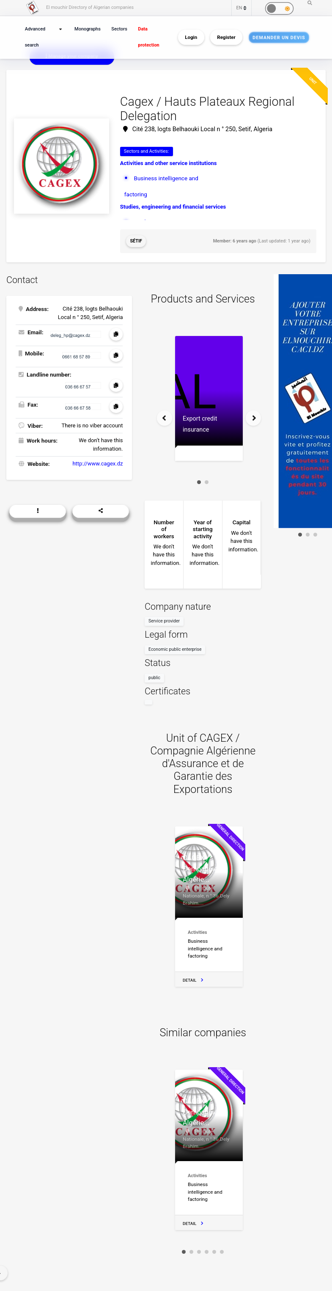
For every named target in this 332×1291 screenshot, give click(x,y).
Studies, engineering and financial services (173, 207)
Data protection (148, 37)
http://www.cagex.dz (97, 463)
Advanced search (35, 37)
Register (226, 37)
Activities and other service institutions (168, 163)
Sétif (136, 241)
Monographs (87, 29)
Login (191, 37)
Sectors (119, 29)
